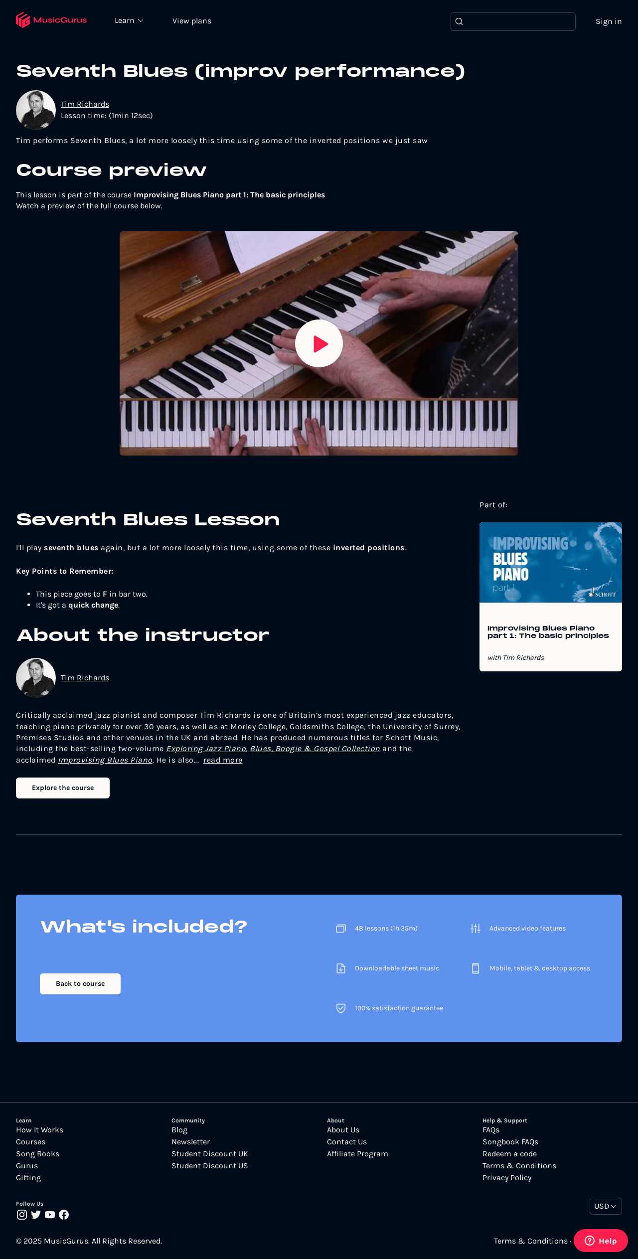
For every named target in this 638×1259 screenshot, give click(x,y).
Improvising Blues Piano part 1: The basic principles (548, 632)
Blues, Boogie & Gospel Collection (315, 748)
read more (223, 760)
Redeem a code (509, 1154)
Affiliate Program (357, 1154)
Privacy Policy (506, 1178)
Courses (30, 1142)
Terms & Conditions (519, 1166)
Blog (179, 1130)
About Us (343, 1130)
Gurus (27, 1166)
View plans (191, 20)
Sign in (609, 21)
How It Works (39, 1130)
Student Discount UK (209, 1154)
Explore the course (63, 788)
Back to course (80, 983)
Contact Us (347, 1142)
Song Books (37, 1154)
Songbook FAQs (510, 1142)
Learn (126, 19)
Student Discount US (209, 1166)
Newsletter (190, 1142)
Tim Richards (85, 104)
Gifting (28, 1178)
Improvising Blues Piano (105, 760)
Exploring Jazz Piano (206, 748)
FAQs (490, 1130)
